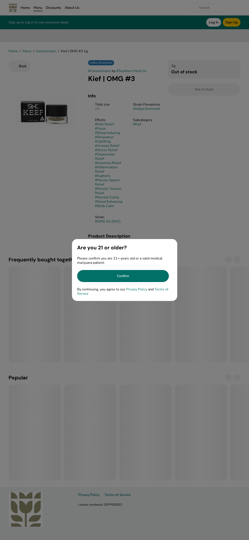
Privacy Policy (136, 289)
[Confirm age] (123, 276)
